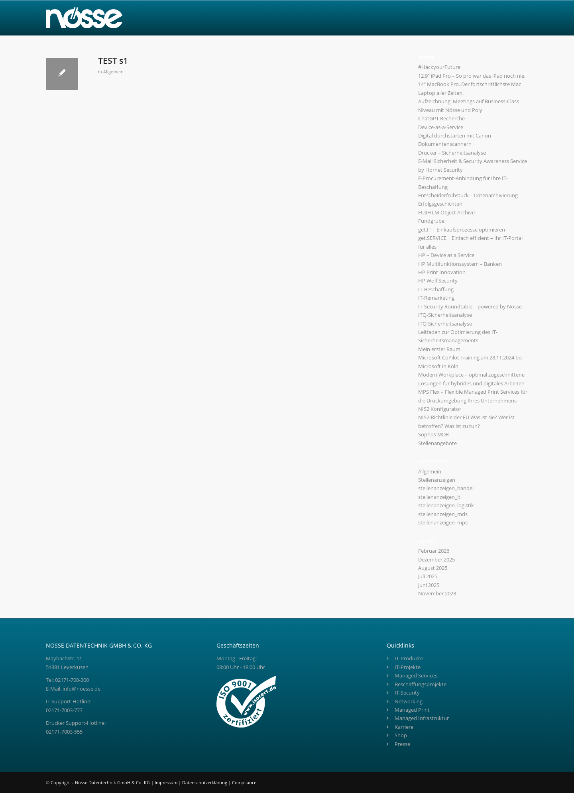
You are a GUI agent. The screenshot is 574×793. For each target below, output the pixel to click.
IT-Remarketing (436, 297)
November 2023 (437, 593)
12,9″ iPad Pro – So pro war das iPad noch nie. (471, 75)
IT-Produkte (409, 658)
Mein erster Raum (439, 349)
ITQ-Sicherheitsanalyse (445, 314)
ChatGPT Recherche (441, 118)
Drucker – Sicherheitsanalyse (452, 152)
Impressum (167, 782)
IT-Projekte (408, 667)
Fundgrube (431, 220)
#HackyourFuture (439, 67)
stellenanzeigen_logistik (446, 505)
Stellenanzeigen (436, 479)
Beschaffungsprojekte (420, 684)
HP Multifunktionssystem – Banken (460, 263)
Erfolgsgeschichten (440, 203)
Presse (402, 744)
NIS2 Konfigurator (439, 408)
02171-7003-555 (64, 731)
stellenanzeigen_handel (446, 488)
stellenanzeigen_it (439, 497)
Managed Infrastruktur (422, 718)
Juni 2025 (428, 585)
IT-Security (407, 692)
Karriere (404, 726)
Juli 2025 (427, 576)
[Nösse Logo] (84, 17)
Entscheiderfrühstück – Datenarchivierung (468, 195)
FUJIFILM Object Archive (446, 212)
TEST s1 (113, 60)
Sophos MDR (433, 434)
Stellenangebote (437, 443)
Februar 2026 (433, 550)
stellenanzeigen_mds (443, 514)
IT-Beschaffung (436, 289)
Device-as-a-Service (440, 127)
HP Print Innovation (442, 272)
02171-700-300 (72, 679)
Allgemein (113, 72)
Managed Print (412, 709)
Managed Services (416, 675)
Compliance (244, 782)
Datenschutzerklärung (205, 782)
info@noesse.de (81, 688)
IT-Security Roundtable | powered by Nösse (470, 306)
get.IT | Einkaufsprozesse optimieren (461, 229)
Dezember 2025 (436, 559)
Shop (401, 735)
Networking (409, 701)
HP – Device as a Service (446, 255)
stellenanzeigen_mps (443, 522)
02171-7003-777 (64, 710)
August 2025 (432, 567)
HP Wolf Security (438, 280)
